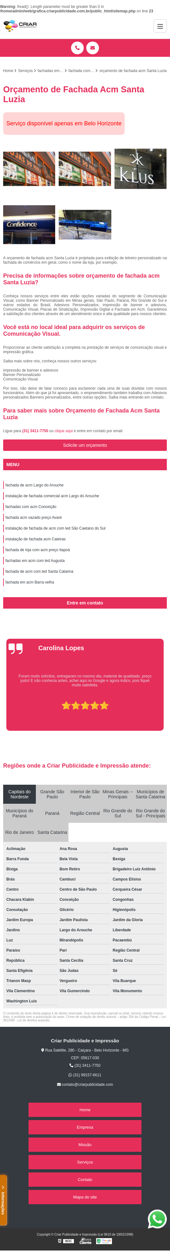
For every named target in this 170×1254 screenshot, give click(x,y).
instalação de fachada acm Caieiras (35, 539)
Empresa (85, 1127)
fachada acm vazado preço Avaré (33, 517)
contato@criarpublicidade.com (85, 1084)
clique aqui (64, 431)
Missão (84, 1144)
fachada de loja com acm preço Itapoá (37, 550)
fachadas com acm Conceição (30, 507)
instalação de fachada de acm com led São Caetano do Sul (55, 528)
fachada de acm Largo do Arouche (34, 485)
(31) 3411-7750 (35, 431)
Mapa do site (85, 1197)
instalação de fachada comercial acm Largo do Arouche (52, 496)
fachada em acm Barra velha (29, 582)
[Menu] (160, 26)
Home (85, 1109)
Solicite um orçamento (85, 445)
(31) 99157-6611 (85, 1075)
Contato (85, 1179)
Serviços (85, 1162)
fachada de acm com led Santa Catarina (39, 571)
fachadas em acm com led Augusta (35, 560)
